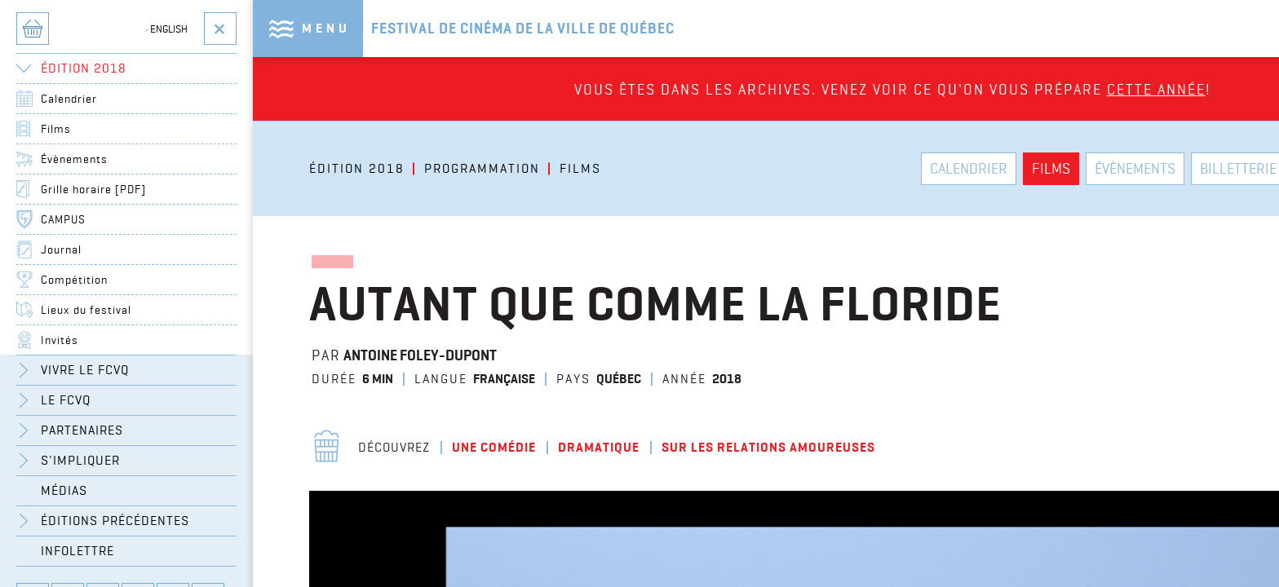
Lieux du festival (86, 309)
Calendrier (69, 98)
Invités (59, 339)
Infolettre (77, 550)
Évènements (74, 159)
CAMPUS (63, 219)
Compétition (74, 279)
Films (56, 128)
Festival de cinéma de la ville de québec (523, 29)
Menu (326, 28)
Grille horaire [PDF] (93, 189)
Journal (61, 249)
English (166, 28)
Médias (64, 490)
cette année (1156, 89)
